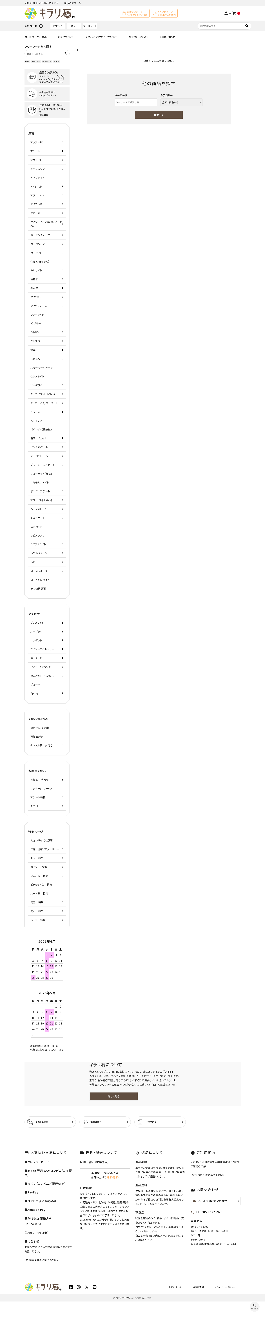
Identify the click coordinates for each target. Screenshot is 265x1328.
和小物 (34, 693)
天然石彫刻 (37, 736)
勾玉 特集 (37, 902)
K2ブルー (35, 323)
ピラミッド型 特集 (41, 884)
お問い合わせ (167, 37)
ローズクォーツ (39, 571)
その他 (34, 806)
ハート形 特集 (39, 893)
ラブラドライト (38, 544)
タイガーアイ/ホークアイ (44, 403)
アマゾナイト (37, 177)
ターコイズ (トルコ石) (42, 394)
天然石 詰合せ (39, 779)
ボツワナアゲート (40, 491)
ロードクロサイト (40, 579)
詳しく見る (166, 1109)
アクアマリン (37, 142)
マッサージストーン (41, 788)
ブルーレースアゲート (42, 465)
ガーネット (36, 252)
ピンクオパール (39, 447)
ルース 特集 (38, 920)
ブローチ (35, 684)
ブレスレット (90, 26)
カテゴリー (167, 95)
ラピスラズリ (37, 535)
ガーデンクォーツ (40, 235)
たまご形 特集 (39, 876)
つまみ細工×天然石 (42, 676)
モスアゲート (37, 518)
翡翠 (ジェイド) (39, 438)
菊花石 (34, 279)
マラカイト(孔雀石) (41, 500)
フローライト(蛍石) (41, 473)
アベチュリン (37, 169)
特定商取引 (206, 1313)
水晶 (33, 350)
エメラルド (36, 204)
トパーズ (35, 412)
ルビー (34, 562)
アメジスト (36, 186)
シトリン (34, 332)
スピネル (35, 358)
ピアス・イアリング (40, 667)
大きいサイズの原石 (41, 840)
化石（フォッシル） (40, 261)
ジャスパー (36, 341)
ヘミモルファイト (39, 482)
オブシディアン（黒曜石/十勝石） (46, 224)
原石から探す (66, 37)
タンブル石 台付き (41, 745)
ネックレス (36, 658)
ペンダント (46, 61)
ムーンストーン (38, 509)
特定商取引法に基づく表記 (41, 1286)
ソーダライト (37, 385)
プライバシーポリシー (227, 1313)
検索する (158, 114)
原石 (73, 26)
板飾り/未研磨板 (40, 727)
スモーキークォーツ (41, 367)
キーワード (121, 95)
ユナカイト (36, 526)
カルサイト (36, 270)
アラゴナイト (37, 195)
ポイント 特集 (39, 867)
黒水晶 (34, 288)
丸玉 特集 (37, 858)
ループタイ (35, 61)
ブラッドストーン (39, 456)
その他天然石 (38, 588)
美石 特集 (37, 911)
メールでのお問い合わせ (210, 1227)
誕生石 (56, 61)
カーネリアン (37, 244)
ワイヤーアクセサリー (42, 649)
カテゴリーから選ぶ (36, 37)
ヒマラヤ (58, 26)
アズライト (36, 160)
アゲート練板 (38, 797)
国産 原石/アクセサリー (44, 849)
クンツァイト (37, 314)
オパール (35, 213)
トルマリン (36, 420)
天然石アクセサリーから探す (101, 37)
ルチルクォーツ (39, 553)
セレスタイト (37, 376)
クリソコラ (36, 297)
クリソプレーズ (38, 305)
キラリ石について (138, 37)
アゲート (35, 151)
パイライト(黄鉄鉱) (41, 429)
